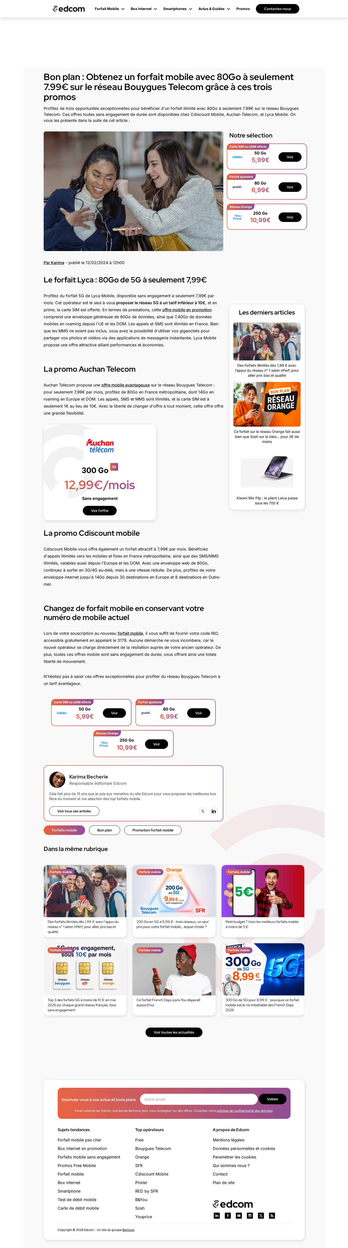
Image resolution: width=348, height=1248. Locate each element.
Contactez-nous (277, 9)
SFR (139, 1165)
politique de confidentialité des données (244, 1111)
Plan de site (224, 1182)
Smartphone (69, 1191)
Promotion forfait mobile (152, 830)
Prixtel (141, 1182)
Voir (114, 713)
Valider (272, 1099)
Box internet (69, 1182)
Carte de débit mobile (78, 1208)
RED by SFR (146, 1191)
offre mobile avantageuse (125, 384)
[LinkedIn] (214, 811)
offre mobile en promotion (187, 309)
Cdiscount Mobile (151, 1174)
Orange (142, 1156)
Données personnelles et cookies (244, 1148)
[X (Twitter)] (203, 811)
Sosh (140, 1208)
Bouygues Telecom (153, 1148)
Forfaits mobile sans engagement (89, 1156)
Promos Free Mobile (77, 1165)
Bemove (128, 1230)
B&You (141, 1199)
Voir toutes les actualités (174, 1032)
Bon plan (104, 830)
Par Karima (54, 262)
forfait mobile (130, 633)
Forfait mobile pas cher (79, 1139)
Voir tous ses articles (74, 811)
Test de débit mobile (77, 1199)
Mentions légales (228, 1139)
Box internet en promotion (82, 1148)
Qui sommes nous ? (231, 1165)
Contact (220, 1174)
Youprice (143, 1216)
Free (139, 1139)
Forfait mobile (71, 1174)
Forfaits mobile (64, 830)
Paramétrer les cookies (234, 1156)
